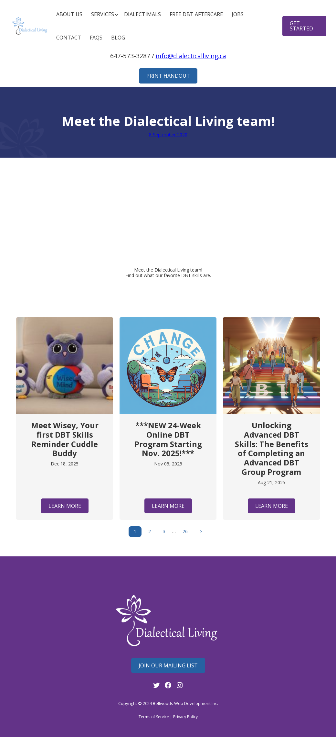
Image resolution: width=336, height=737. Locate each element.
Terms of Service (154, 717)
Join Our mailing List (168, 665)
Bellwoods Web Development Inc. (185, 703)
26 (185, 531)
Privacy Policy (185, 717)
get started (301, 26)
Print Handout (168, 75)
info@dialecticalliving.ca (191, 55)
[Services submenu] (103, 14)
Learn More (64, 505)
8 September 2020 (168, 134)
